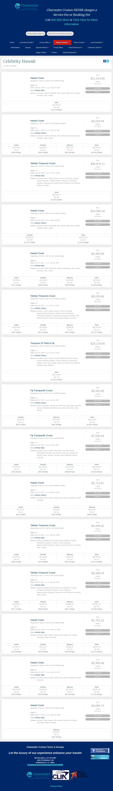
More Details (97, 88)
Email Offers (58, 47)
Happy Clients (41, 52)
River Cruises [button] (79, 42)
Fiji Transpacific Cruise (41, 390)
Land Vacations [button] (96, 42)
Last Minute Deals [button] (26, 42)
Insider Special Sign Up (35, 33)
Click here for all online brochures (60, 33)
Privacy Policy (57, 786)
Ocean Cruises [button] (61, 42)
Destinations (15, 47)
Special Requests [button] (69, 52)
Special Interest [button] (41, 47)
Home (12, 42)
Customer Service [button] (94, 47)
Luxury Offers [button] (44, 42)
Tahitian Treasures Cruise (42, 163)
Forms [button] (54, 52)
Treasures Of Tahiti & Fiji (42, 343)
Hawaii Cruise (37, 78)
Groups (28, 47)
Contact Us (97, 92)
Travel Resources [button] (74, 47)
